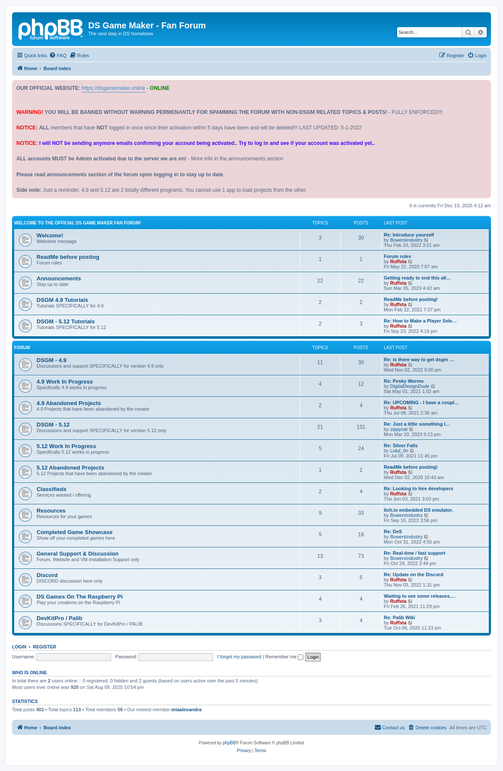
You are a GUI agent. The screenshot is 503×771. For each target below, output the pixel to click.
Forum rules (397, 256)
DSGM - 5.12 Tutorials (66, 321)
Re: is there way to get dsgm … (419, 359)
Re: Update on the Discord (413, 574)
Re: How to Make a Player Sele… (420, 320)
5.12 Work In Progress (66, 446)
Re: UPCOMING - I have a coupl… (421, 402)
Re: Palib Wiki (399, 617)
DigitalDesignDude (409, 386)
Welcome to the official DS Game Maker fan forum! (77, 223)
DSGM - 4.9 (52, 360)
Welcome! (50, 235)
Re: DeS (393, 531)
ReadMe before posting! (411, 299)
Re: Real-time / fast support (414, 553)
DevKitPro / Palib (59, 618)
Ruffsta (398, 261)
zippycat (398, 429)
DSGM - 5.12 (53, 424)
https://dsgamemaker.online (113, 88)
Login (19, 646)
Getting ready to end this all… (417, 277)
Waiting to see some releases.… (420, 596)
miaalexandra (186, 709)
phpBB (229, 742)
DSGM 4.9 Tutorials (62, 300)
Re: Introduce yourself (409, 234)
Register (44, 646)
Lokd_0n (399, 450)
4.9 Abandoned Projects (69, 403)
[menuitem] (57, 55)
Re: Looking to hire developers (418, 488)
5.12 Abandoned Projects (70, 467)
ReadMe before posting (68, 257)
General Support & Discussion (78, 553)
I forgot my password (239, 656)
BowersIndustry (406, 240)
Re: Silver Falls (401, 445)
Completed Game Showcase (75, 532)
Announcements (59, 278)
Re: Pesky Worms (404, 381)
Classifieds (52, 489)
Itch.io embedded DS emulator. (418, 510)
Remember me (284, 656)
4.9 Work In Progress (65, 381)
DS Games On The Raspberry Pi (80, 596)
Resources (51, 510)
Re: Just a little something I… (417, 424)
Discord (47, 575)
